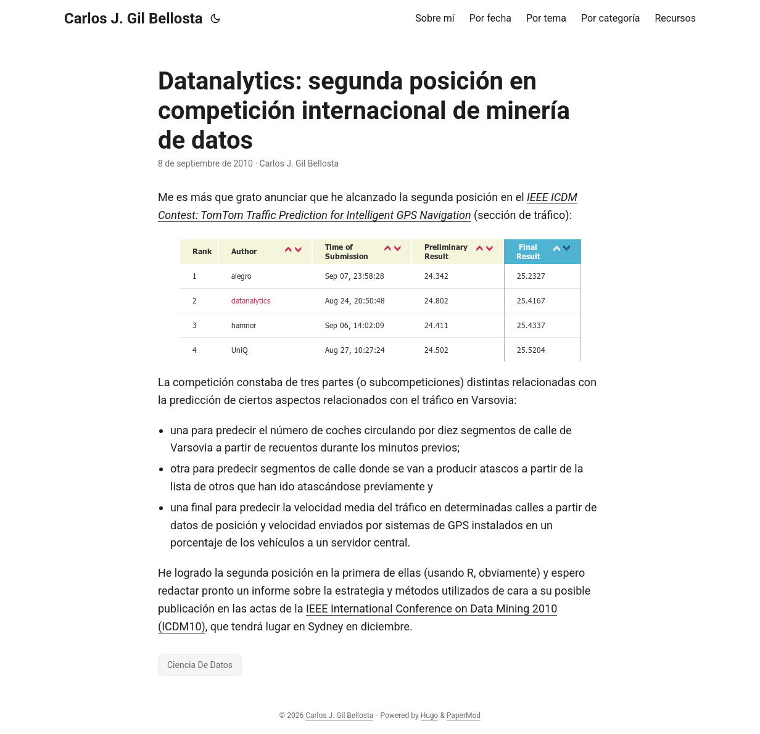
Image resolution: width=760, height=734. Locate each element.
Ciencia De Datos (200, 665)
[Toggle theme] (215, 18)
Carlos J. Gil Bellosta (133, 18)
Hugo (430, 715)
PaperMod (464, 715)
